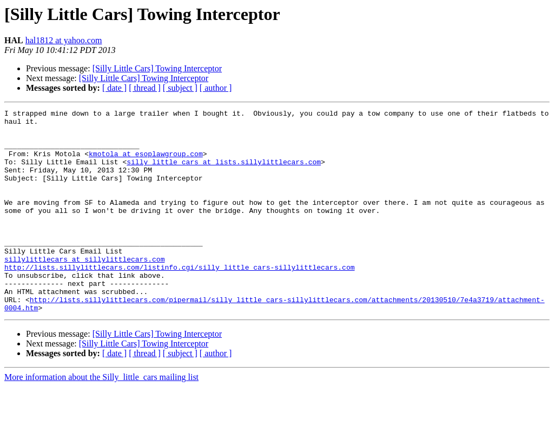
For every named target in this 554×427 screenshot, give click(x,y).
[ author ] (216, 87)
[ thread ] (145, 87)
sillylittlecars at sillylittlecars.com (84, 290)
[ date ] (114, 87)
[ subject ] (180, 87)
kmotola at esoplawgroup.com (146, 163)
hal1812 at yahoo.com (63, 40)
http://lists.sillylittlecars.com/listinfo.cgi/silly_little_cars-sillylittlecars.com (179, 299)
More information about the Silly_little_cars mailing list (101, 417)
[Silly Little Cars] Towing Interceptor (157, 68)
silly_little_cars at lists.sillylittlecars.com (224, 173)
